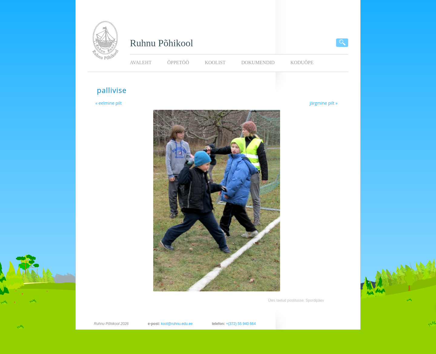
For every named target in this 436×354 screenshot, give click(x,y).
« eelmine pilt (108, 103)
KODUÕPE (301, 62)
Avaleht (140, 62)
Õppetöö (178, 62)
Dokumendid (258, 62)
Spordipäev (315, 300)
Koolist (215, 62)
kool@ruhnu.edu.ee (177, 324)
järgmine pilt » (324, 103)
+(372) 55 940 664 (241, 324)
